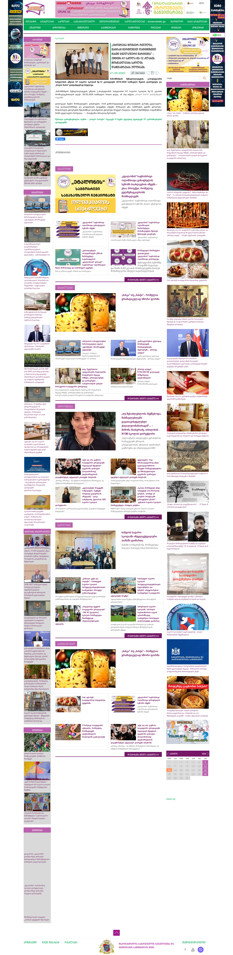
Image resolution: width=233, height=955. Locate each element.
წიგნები (176, 27)
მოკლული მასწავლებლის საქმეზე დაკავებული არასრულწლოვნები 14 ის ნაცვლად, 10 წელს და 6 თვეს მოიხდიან (187, 546)
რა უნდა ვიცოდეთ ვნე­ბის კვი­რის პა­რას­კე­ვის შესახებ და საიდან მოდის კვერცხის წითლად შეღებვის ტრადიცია (185, 321)
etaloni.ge (170, 799)
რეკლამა (71, 942)
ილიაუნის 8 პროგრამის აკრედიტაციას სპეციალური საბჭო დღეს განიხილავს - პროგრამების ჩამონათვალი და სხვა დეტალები (37, 153)
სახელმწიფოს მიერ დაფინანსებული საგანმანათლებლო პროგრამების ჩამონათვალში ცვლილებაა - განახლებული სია (37, 249)
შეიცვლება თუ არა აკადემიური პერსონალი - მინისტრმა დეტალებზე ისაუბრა (37, 346)
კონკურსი (198, 27)
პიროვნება (59, 27)
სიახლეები (47, 21)
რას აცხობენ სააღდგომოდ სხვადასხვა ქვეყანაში (187, 280)
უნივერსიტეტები (109, 21)
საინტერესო (108, 27)
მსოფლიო (176, 21)
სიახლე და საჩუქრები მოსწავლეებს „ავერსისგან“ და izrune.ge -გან (36, 62)
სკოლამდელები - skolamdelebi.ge (145, 21)
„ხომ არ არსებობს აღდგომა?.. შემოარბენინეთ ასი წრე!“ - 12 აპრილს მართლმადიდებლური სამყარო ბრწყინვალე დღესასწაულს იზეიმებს (187, 195)
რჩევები (156, 27)
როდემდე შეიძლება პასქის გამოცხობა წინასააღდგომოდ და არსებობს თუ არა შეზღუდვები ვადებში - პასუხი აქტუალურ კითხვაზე (187, 713)
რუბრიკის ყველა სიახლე (143, 280)
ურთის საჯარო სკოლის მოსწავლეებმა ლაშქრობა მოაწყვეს (35, 756)
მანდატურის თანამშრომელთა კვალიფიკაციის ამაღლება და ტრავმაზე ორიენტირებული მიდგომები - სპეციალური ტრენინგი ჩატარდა (36, 283)
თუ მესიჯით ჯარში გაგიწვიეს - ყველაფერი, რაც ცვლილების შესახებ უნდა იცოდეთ (36, 180)
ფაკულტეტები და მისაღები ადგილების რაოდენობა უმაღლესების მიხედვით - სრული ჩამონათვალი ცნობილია (35, 623)
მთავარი (31, 21)
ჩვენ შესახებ (50, 942)
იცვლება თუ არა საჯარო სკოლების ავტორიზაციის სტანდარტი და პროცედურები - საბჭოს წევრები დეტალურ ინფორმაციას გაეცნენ (36, 447)
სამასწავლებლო (84, 21)
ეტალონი (35, 27)
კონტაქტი (30, 942)
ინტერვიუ (83, 27)
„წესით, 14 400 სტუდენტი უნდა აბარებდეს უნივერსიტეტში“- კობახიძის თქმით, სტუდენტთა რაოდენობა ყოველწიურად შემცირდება (36, 556)
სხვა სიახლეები (197, 21)
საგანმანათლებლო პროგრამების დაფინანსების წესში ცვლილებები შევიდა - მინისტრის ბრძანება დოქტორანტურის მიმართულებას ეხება (187, 669)
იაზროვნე (134, 27)
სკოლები (63, 21)
